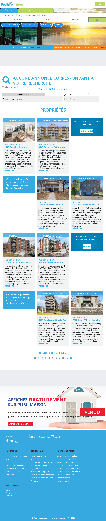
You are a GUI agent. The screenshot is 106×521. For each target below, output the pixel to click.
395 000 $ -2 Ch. (80, 202)
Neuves (27, 10)
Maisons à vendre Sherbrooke (68, 468)
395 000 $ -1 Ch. (46, 317)
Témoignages (11, 493)
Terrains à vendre (64, 481)
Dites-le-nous (11, 490)
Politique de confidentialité (16, 465)
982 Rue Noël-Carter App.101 (53, 262)
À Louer (44, 10)
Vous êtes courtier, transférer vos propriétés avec (79, 47)
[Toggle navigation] (100, 4)
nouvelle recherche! (20, 87)
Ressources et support (40, 471)
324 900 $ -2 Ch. (80, 317)
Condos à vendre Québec (67, 459)
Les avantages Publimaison (16, 456)
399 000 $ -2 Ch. (46, 259)
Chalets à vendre (63, 478)
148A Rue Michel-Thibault (51, 204)
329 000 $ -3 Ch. (13, 144)
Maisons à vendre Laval (66, 475)
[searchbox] (53, 15)
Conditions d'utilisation (15, 468)
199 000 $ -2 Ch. (13, 259)
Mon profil (35, 481)
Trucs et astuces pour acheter (42, 478)
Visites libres (36, 459)
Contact (9, 496)
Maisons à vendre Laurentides (68, 471)
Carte (67, 94)
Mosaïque (23, 94)
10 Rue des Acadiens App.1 (18, 262)
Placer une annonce (26, 47)
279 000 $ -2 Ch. (46, 202)
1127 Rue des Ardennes (16, 147)
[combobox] (53, 15)
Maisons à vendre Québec (67, 456)
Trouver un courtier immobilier (43, 462)
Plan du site (10, 475)
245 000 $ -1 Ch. (46, 144)
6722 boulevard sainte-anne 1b (88, 204)
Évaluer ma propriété (39, 456)
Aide (7, 459)
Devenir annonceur (13, 471)
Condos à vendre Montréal (67, 465)
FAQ (7, 462)
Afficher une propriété (20, 424)
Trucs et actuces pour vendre (42, 475)
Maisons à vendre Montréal (67, 462)
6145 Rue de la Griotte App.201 (54, 147)
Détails (8, 170)
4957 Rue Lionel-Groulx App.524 (54, 319)
